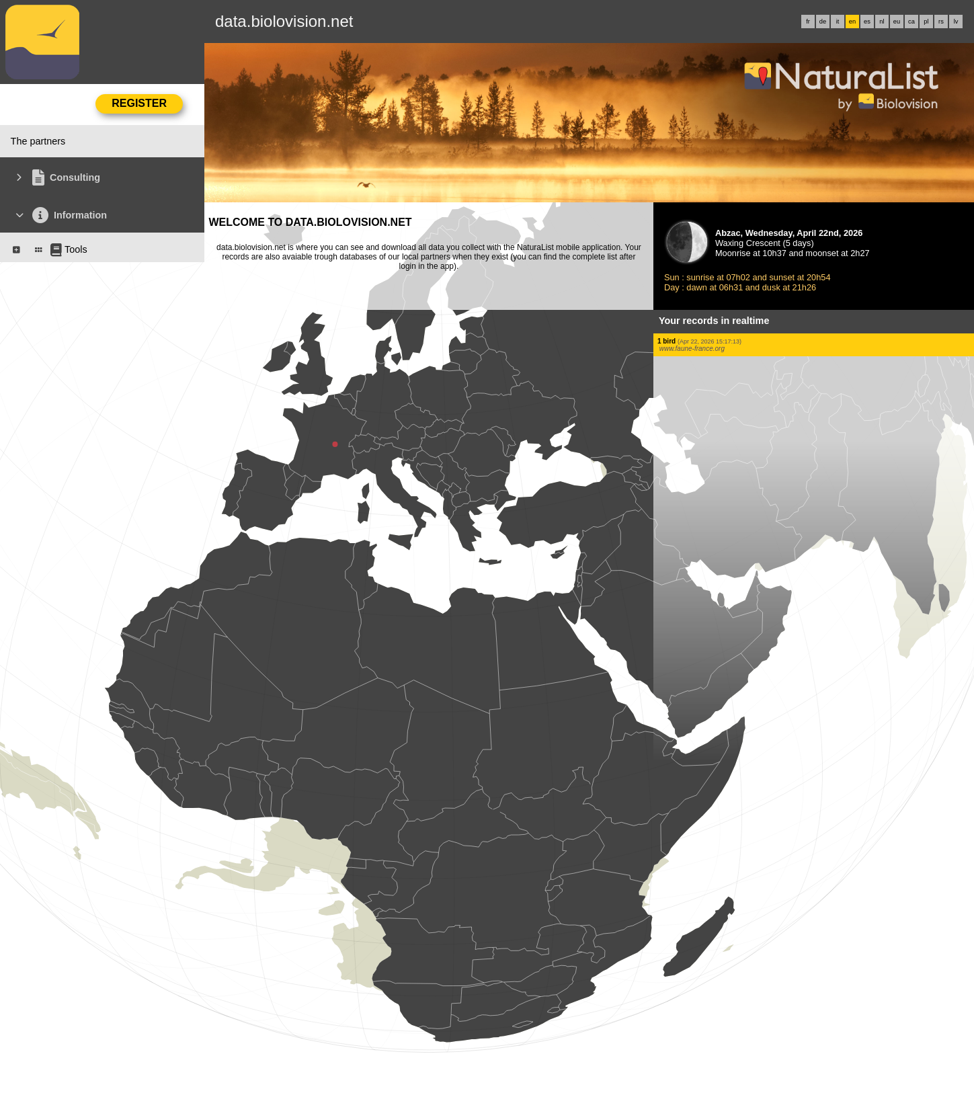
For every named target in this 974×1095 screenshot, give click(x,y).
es (867, 21)
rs (941, 21)
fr (808, 21)
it (838, 21)
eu (896, 21)
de (822, 21)
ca (911, 21)
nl (881, 21)
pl (926, 21)
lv (956, 21)
